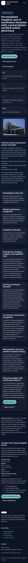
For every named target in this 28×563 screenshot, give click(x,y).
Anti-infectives (8, 535)
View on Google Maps (9, 500)
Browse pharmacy (9, 402)
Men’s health (7, 533)
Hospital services (9, 537)
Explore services (9, 407)
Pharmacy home (8, 531)
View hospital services (9, 61)
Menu (24, 3)
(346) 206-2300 (5, 461)
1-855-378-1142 (5, 476)
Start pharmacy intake (9, 56)
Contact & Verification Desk (11, 496)
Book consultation (8, 66)
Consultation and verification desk (10, 553)
